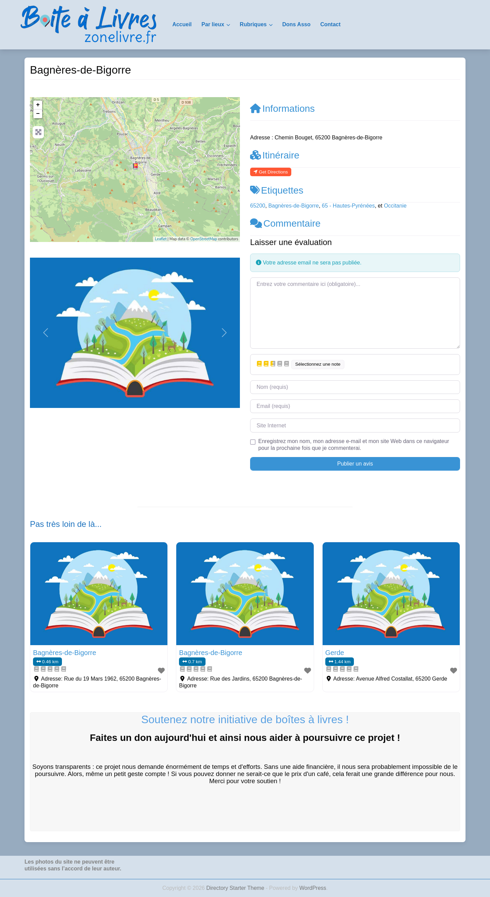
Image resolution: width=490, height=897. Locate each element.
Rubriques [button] (253, 24)
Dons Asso (296, 24)
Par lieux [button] (212, 24)
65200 (257, 206)
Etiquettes (277, 190)
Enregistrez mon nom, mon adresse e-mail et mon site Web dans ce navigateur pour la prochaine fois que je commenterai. (353, 444)
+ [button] (38, 105)
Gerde (334, 652)
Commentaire (285, 223)
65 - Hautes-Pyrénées (348, 206)
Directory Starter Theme (236, 888)
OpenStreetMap (203, 239)
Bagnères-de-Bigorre (293, 206)
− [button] (38, 114)
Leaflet (160, 239)
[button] (46, 333)
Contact (330, 24)
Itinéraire (274, 155)
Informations (282, 108)
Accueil (182, 24)
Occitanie (395, 206)
